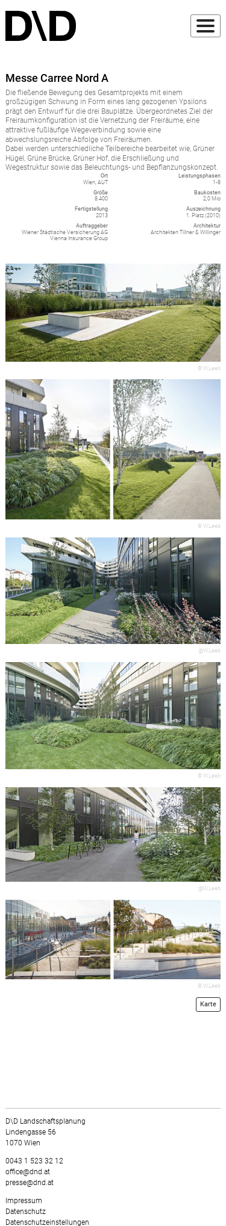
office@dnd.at (27, 1172)
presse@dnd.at (29, 1182)
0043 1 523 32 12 (34, 1161)
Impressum (23, 1201)
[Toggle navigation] (205, 25)
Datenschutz (25, 1211)
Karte (208, 1004)
